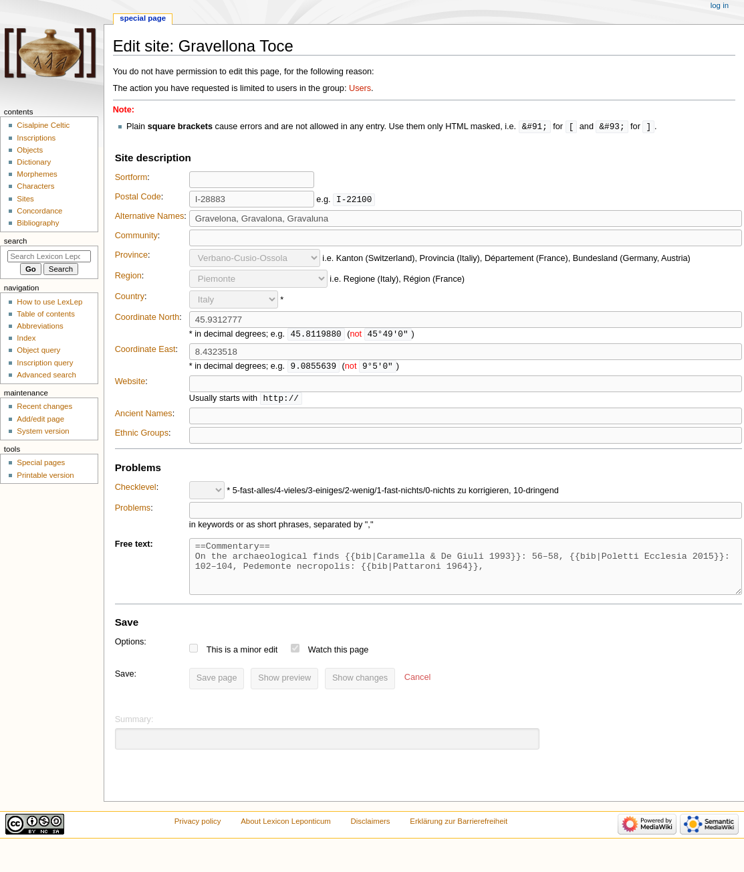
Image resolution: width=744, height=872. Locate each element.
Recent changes (44, 406)
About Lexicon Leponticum (286, 834)
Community (136, 236)
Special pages (41, 462)
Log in (720, 5)
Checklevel (135, 490)
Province (131, 255)
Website (130, 383)
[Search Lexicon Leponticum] (49, 256)
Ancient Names (143, 416)
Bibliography (38, 223)
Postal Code (138, 197)
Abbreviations (40, 326)
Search (15, 241)
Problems (133, 510)
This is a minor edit (242, 662)
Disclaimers (370, 834)
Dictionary (34, 162)
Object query (38, 350)
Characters (35, 186)
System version (43, 431)
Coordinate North (147, 318)
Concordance (39, 211)
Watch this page (338, 662)
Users (360, 88)
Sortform (131, 178)
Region (128, 276)
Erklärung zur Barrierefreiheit (458, 834)
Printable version (45, 475)
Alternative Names (149, 217)
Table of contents (46, 314)
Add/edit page (40, 419)
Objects (30, 150)
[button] (417, 691)
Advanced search (46, 375)
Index (26, 338)
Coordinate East (145, 350)
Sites (25, 199)
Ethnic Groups (141, 435)
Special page (143, 18)
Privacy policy (197, 834)
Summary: (134, 732)
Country (129, 297)
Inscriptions (36, 138)
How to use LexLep (49, 302)
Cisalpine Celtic (43, 125)
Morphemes (37, 174)
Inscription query (45, 363)
